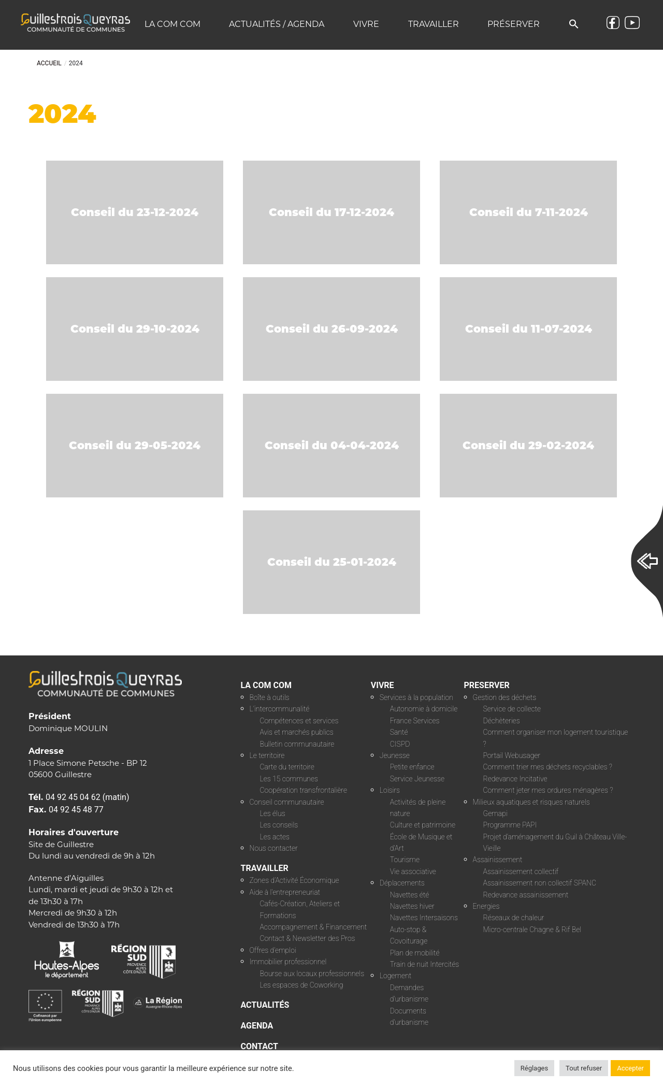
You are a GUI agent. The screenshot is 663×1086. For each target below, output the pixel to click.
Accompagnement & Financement (313, 927)
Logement (395, 975)
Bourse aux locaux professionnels (312, 973)
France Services (415, 721)
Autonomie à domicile (424, 709)
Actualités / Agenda (276, 24)
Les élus (272, 813)
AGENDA (257, 1026)
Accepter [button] (630, 1068)
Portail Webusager (512, 755)
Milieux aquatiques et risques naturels (531, 802)
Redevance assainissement (526, 895)
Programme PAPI (510, 825)
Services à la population (416, 697)
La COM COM (172, 24)
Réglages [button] (534, 1068)
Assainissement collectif (521, 871)
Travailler (433, 24)
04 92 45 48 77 (76, 810)
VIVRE (382, 685)
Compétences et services (299, 721)
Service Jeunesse (417, 779)
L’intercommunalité (280, 709)
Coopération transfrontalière (303, 790)
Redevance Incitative (515, 779)
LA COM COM (266, 685)
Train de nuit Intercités (424, 964)
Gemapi (495, 813)
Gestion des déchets (505, 697)
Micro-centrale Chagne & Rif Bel (532, 929)
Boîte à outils (270, 697)
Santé (399, 732)
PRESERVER (487, 685)
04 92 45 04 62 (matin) (87, 797)
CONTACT (259, 1046)
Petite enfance (412, 767)
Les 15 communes (289, 779)
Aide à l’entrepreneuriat (285, 892)
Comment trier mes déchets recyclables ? (547, 767)
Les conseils (279, 825)
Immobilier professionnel (288, 962)
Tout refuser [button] (584, 1068)
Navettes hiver (412, 906)
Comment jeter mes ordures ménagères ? (548, 790)
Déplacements (402, 883)
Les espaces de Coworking (301, 985)
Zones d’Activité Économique (294, 880)
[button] (574, 24)
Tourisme (405, 859)
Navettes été (409, 895)
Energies (486, 906)
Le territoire (267, 755)
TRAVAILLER (265, 868)
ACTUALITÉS (265, 1005)
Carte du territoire (287, 767)
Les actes (275, 837)
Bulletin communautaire (297, 744)
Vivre (366, 24)
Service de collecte (512, 709)
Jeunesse (395, 755)
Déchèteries (501, 721)
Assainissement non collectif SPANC (539, 883)
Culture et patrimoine (422, 825)
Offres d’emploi (273, 950)
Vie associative (413, 871)
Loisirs (390, 790)
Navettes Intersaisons (424, 917)
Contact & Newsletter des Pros (307, 938)
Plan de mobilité (415, 953)
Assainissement (498, 859)
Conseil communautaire (287, 802)
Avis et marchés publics (297, 732)
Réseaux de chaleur (513, 917)
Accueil (49, 63)
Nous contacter (274, 848)
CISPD (400, 744)
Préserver (513, 24)
